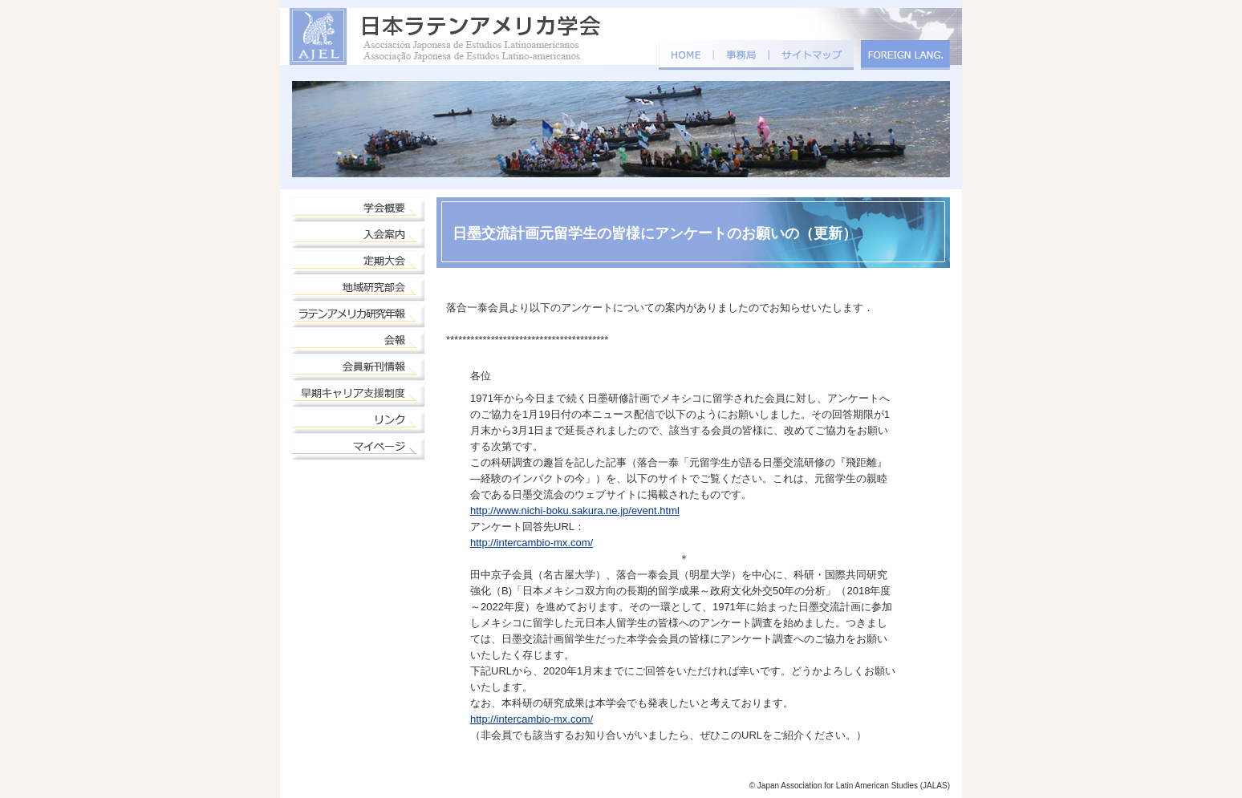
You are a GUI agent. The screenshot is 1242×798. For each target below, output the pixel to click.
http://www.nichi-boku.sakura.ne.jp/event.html (575, 510)
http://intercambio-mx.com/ (531, 543)
